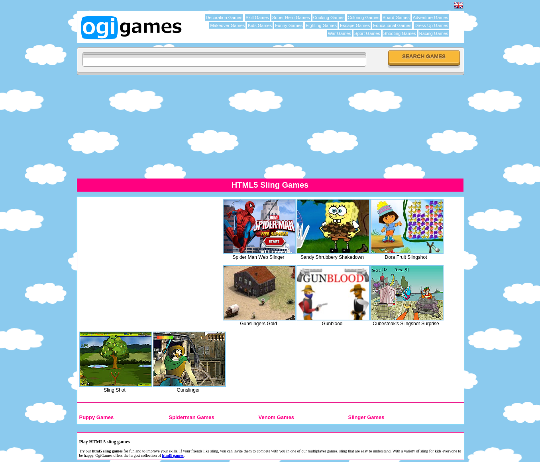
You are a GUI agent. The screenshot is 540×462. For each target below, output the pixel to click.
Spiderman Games (191, 417)
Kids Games (260, 25)
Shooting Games (399, 33)
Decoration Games (224, 17)
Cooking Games (329, 17)
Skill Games (257, 17)
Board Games (396, 17)
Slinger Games (366, 417)
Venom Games (277, 417)
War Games (339, 33)
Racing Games (433, 33)
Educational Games (392, 25)
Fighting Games (321, 25)
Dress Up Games (431, 25)
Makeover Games (227, 25)
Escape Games (355, 25)
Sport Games (367, 33)
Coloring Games (363, 17)
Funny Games (288, 25)
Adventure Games (430, 17)
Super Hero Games (291, 17)
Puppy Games (96, 417)
